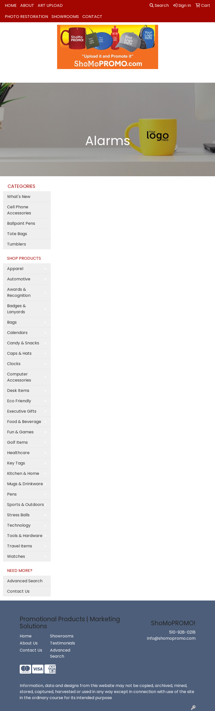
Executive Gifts (21, 411)
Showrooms (65, 16)
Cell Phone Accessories (19, 210)
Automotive (18, 279)
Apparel (15, 269)
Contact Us (18, 591)
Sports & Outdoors (25, 504)
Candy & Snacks (23, 343)
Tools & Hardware (24, 536)
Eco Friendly (19, 401)
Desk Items (18, 390)
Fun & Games (20, 432)
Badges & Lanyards (16, 309)
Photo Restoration (26, 16)
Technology (19, 525)
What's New (18, 196)
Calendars (17, 333)
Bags (12, 322)
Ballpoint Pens (21, 223)
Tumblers (16, 244)
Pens (12, 494)
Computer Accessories (19, 377)
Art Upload (50, 5)
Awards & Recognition (19, 292)
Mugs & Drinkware (25, 484)
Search (159, 5)
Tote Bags (17, 234)
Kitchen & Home (23, 473)
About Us (29, 643)
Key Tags (16, 463)
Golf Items (17, 442)
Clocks (13, 364)
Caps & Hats (19, 353)
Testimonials (62, 643)
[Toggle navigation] (8, 77)
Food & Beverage (24, 422)
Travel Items (19, 546)
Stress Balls (18, 515)
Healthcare (18, 453)
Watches (16, 556)
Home (11, 5)
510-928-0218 (182, 632)
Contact (92, 16)
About (27, 5)
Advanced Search (24, 581)
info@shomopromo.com (171, 638)
